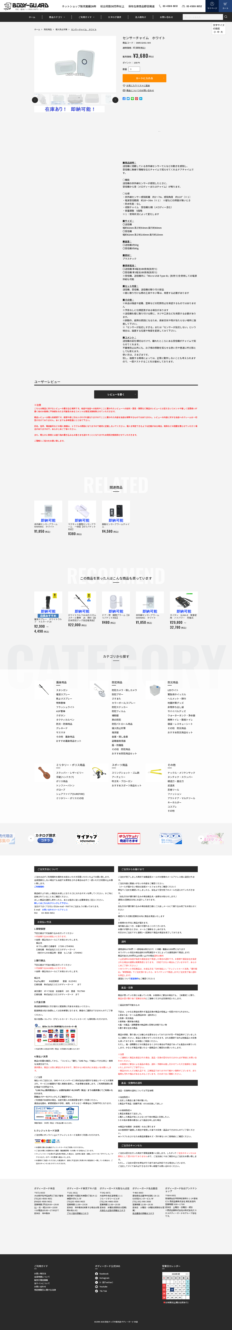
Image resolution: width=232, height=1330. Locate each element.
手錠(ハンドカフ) (65, 777)
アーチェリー (118, 777)
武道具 (171, 785)
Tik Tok (101, 1291)
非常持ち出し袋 (176, 707)
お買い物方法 (40, 1273)
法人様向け (140, 17)
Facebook (102, 1273)
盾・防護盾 (117, 745)
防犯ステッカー (120, 707)
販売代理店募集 (41, 1280)
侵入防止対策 (61, 29)
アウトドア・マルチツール (181, 798)
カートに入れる (144, 78)
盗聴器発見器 (119, 740)
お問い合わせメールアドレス (55, 909)
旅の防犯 (116, 719)
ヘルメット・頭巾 (177, 698)
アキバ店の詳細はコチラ (78, 1213)
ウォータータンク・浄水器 (181, 715)
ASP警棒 (60, 711)
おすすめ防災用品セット (180, 732)
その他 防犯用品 (121, 749)
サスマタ (60, 732)
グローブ (60, 789)
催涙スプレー (63, 694)
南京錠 (115, 732)
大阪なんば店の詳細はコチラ (112, 1210)
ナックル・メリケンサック (181, 772)
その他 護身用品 (65, 736)
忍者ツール (173, 789)
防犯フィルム (119, 711)
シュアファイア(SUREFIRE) (70, 794)
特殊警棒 (60, 702)
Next (115, 100)
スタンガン (62, 690)
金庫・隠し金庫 (120, 736)
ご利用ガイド (85, 17)
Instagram (102, 1277)
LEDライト (173, 690)
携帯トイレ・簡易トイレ (180, 719)
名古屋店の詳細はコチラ (143, 1213)
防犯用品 (48, 29)
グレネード (62, 728)
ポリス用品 (62, 781)
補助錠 (115, 715)
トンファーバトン (65, 785)
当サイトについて (42, 1283)
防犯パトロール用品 (122, 723)
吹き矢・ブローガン (122, 781)
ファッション (174, 794)
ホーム (32, 17)
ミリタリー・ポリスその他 (70, 798)
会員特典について (42, 1276)
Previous (35, 100)
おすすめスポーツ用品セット (127, 785)
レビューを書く (116, 394)
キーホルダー (174, 802)
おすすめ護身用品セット (68, 740)
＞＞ (187, 1274)
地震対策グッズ (176, 702)
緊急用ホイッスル (177, 694)
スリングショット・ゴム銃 (125, 772)
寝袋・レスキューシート (180, 723)
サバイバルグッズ (177, 711)
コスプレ (172, 806)
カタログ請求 (114, 17)
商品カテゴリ (55, 17)
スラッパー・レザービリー (70, 772)
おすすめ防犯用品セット (124, 753)
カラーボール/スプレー (124, 702)
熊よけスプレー (64, 698)
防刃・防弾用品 (64, 723)
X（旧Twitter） (104, 1282)
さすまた (116, 698)
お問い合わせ (166, 17)
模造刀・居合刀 (176, 781)
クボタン (60, 715)
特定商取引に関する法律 (45, 1289)
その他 (171, 810)
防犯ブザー (117, 694)
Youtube (101, 1286)
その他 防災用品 (177, 728)
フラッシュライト (65, 707)
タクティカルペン (65, 719)
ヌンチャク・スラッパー (180, 777)
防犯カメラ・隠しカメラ (124, 690)
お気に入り (138, 85)
